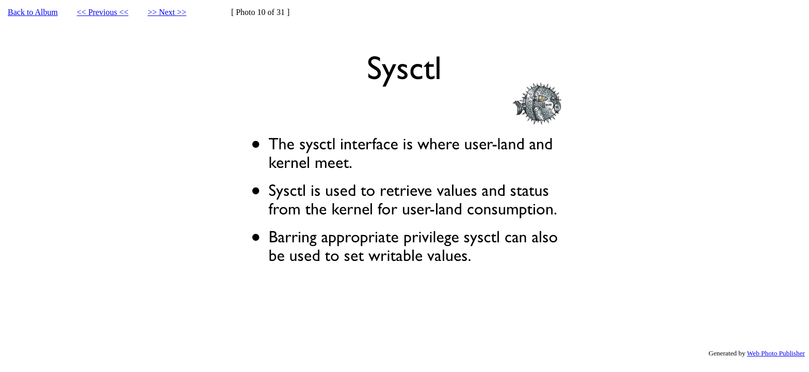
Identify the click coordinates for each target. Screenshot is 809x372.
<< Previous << (102, 12)
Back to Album (33, 12)
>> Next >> (167, 12)
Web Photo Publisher (776, 353)
